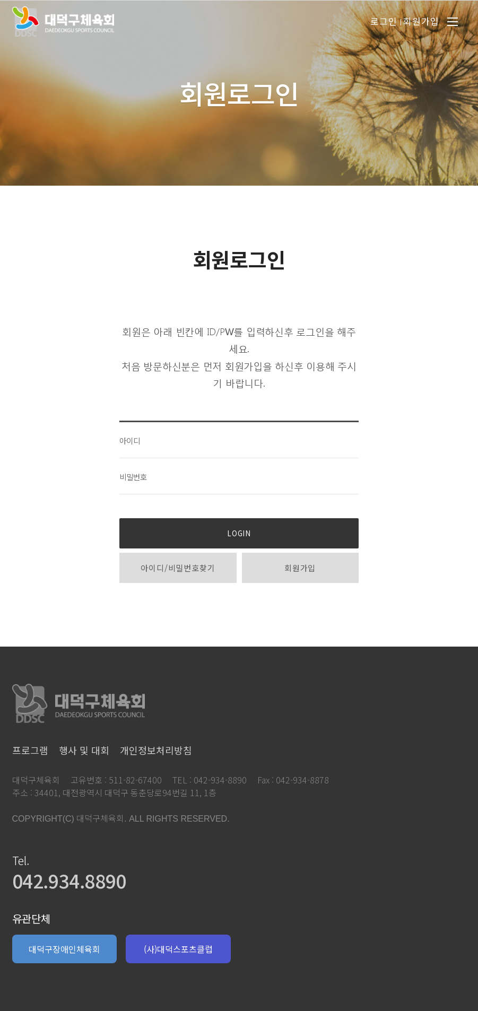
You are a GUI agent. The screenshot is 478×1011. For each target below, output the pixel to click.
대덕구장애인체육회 (64, 949)
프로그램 (30, 750)
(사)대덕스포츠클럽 (178, 949)
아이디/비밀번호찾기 (178, 567)
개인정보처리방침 (156, 750)
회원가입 (300, 567)
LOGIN (239, 533)
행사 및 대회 (84, 750)
